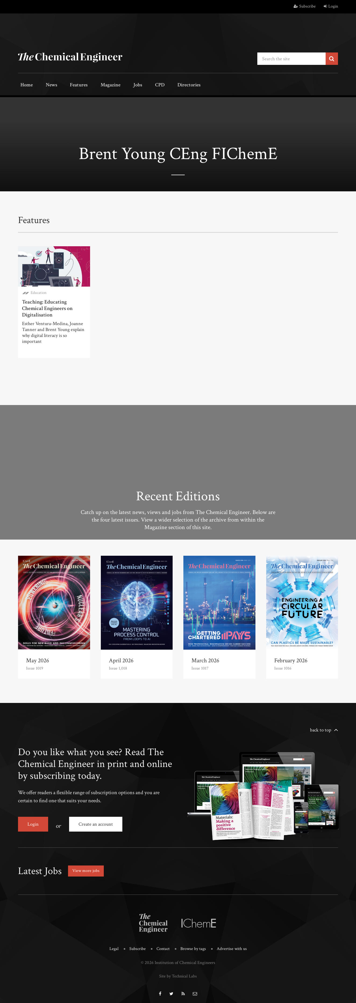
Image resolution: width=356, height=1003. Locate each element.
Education (39, 292)
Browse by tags (193, 944)
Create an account (98, 822)
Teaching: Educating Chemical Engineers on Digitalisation (47, 307)
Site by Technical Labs (178, 971)
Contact (162, 944)
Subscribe (305, 6)
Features (69, 85)
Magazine (97, 85)
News (45, 85)
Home (24, 85)
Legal (112, 944)
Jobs (120, 85)
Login (331, 6)
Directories (163, 85)
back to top (320, 729)
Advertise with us (233, 944)
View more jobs (88, 867)
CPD (138, 85)
